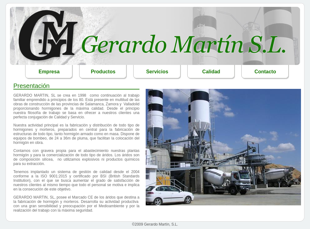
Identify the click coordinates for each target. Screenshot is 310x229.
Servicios (157, 71)
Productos (103, 71)
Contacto (265, 71)
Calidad (211, 71)
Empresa (49, 71)
